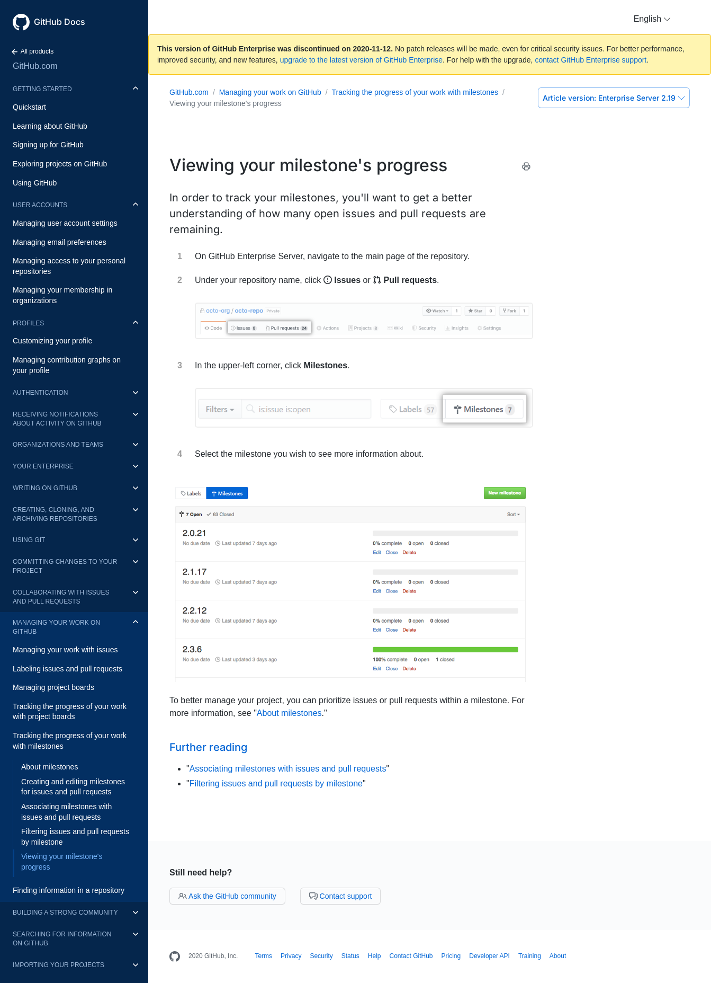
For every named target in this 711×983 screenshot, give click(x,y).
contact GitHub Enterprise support (590, 60)
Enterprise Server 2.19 (614, 97)
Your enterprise (43, 466)
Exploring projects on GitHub (60, 164)
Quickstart (29, 107)
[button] (652, 19)
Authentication (40, 392)
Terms (263, 956)
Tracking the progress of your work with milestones (70, 740)
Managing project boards (53, 687)
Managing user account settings (65, 223)
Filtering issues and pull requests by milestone (75, 836)
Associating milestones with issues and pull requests (66, 811)
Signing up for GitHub (48, 144)
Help (374, 956)
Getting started (42, 89)
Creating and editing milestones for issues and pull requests (73, 786)
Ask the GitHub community (227, 896)
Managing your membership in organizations (62, 295)
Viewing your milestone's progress (61, 861)
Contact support (340, 896)
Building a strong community (65, 912)
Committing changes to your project (65, 566)
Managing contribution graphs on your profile (67, 365)
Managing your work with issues (65, 649)
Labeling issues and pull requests (67, 669)
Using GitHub (35, 183)
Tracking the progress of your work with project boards (70, 711)
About (558, 956)
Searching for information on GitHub (62, 939)
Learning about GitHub (50, 126)
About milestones (49, 767)
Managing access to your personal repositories (69, 266)
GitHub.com (35, 65)
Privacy (291, 956)
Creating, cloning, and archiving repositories (55, 514)
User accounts (40, 205)
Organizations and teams (58, 444)
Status (350, 956)
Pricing (451, 956)
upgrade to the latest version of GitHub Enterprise (361, 60)
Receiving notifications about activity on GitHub (57, 419)
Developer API (489, 956)
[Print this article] (526, 168)
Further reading (208, 747)
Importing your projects (58, 965)
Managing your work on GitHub (56, 627)
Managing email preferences (59, 242)
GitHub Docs (59, 21)
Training (529, 956)
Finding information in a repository (68, 890)
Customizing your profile (52, 340)
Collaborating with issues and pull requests (61, 597)
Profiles (28, 323)
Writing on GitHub (45, 488)
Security (321, 956)
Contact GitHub (411, 956)
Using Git (29, 540)
